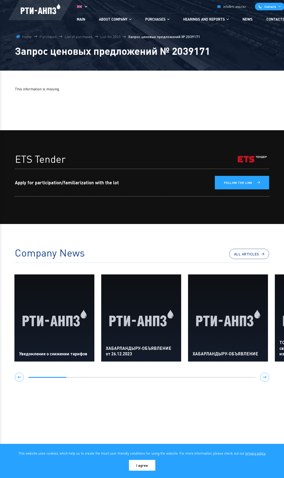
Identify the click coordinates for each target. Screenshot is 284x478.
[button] (19, 377)
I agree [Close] (142, 465)
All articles (246, 254)
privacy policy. (256, 453)
